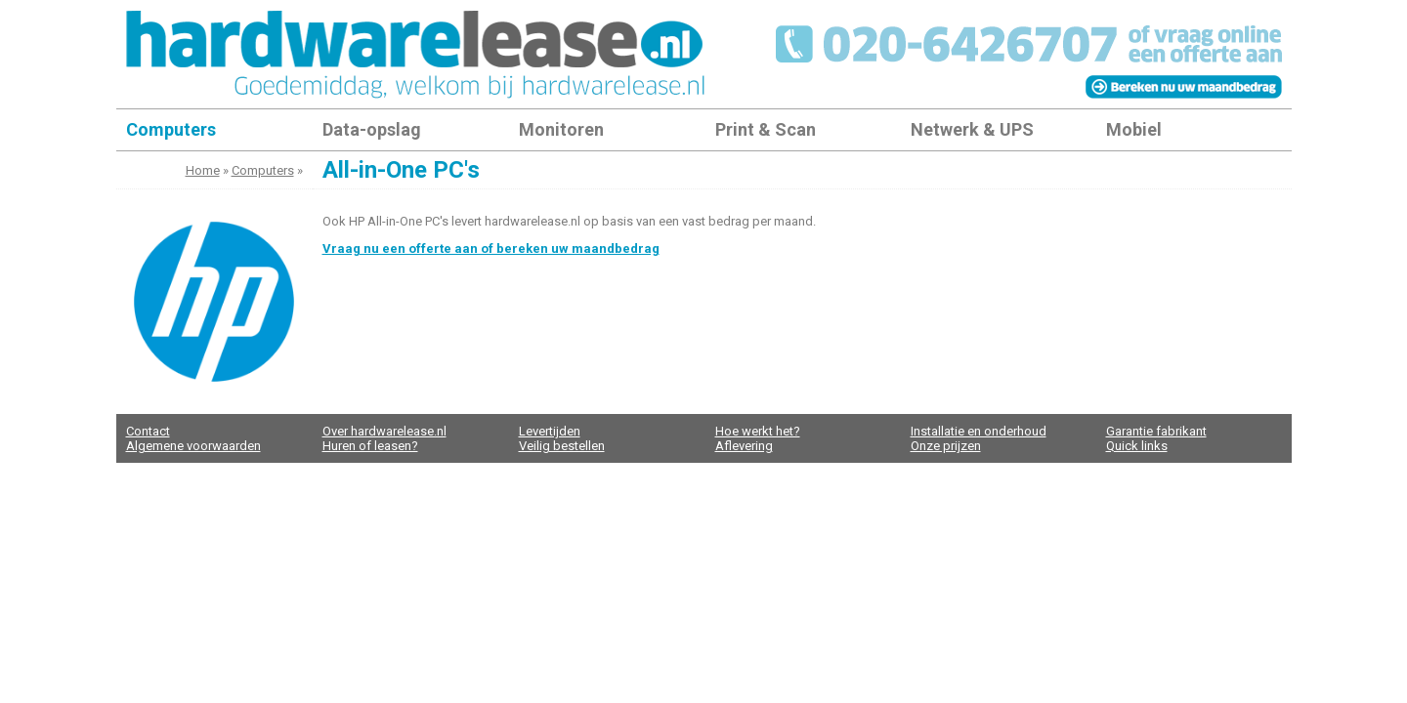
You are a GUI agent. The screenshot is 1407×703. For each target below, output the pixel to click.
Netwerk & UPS (972, 129)
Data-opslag (371, 129)
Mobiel (1134, 129)
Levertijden (549, 431)
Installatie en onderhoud (978, 431)
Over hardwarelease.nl (384, 431)
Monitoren (561, 129)
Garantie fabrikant (1156, 431)
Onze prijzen (946, 445)
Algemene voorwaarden (193, 445)
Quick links (1137, 445)
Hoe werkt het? (757, 431)
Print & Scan (765, 129)
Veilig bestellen (562, 445)
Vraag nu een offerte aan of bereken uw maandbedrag (491, 248)
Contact (148, 431)
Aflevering (744, 445)
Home (203, 170)
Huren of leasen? (370, 445)
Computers (171, 129)
